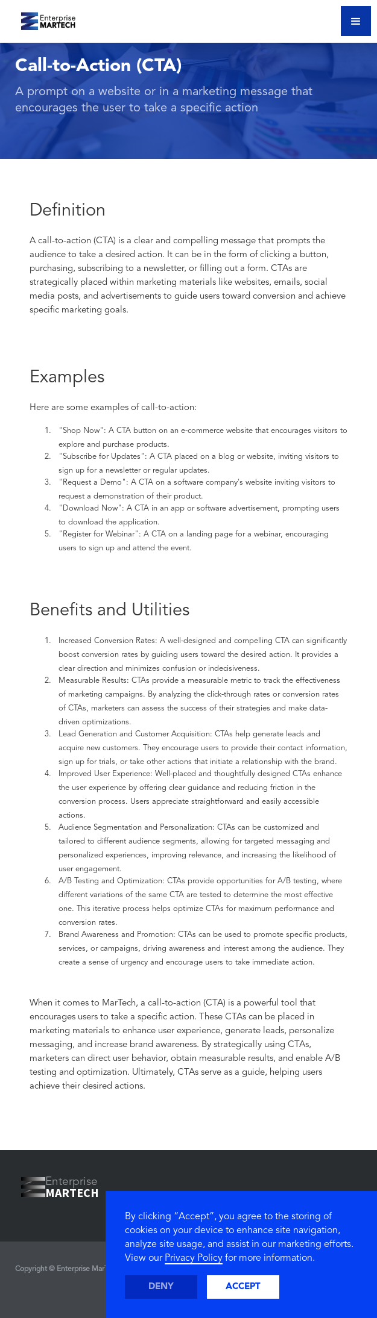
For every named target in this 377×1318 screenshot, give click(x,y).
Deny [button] (161, 1287)
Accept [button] (243, 1287)
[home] (40, 18)
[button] (356, 21)
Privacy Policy (194, 1258)
